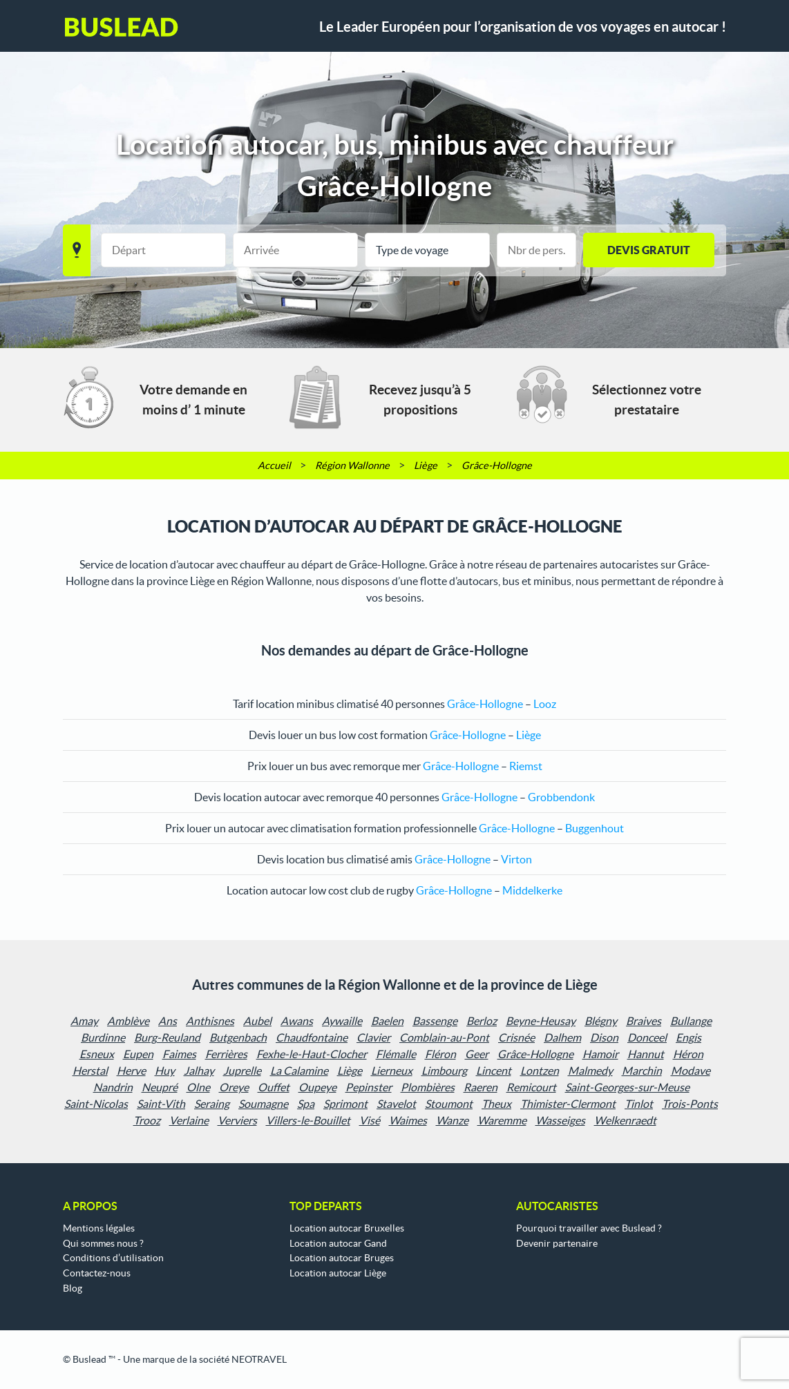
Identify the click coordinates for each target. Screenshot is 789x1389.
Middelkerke (532, 890)
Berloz (481, 1021)
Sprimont (345, 1104)
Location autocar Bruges (341, 1257)
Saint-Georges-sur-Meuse (627, 1087)
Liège (528, 735)
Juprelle (242, 1070)
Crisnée (516, 1037)
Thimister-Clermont (568, 1104)
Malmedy (590, 1070)
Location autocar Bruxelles (346, 1228)
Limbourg (444, 1070)
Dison (604, 1037)
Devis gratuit (648, 250)
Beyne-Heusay (541, 1021)
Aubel (257, 1021)
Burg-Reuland (167, 1037)
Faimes (179, 1054)
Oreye (234, 1087)
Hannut (645, 1054)
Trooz (146, 1120)
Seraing (211, 1104)
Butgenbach (238, 1037)
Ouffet (273, 1087)
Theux (496, 1104)
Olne (198, 1087)
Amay (84, 1021)
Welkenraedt (625, 1120)
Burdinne (103, 1037)
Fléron (440, 1054)
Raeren (480, 1087)
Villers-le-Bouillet (308, 1120)
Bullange (691, 1021)
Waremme (501, 1120)
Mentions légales (99, 1228)
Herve (131, 1070)
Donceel (647, 1037)
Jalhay (199, 1070)
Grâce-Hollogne (535, 1054)
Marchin (642, 1070)
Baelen (387, 1021)
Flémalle (396, 1054)
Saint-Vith (161, 1104)
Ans (167, 1021)
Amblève (128, 1021)
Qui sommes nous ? (103, 1243)
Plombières (428, 1087)
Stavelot (396, 1104)
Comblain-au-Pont (444, 1037)
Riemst (525, 766)
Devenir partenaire (557, 1243)
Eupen (138, 1054)
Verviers (237, 1120)
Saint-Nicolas (96, 1104)
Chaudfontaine (312, 1037)
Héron (688, 1054)
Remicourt (531, 1087)
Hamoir (600, 1054)
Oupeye (317, 1087)
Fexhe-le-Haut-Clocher (311, 1054)
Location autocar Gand (338, 1243)
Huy (165, 1070)
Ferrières (226, 1054)
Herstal (90, 1070)
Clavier (373, 1037)
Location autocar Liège (337, 1272)
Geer (476, 1054)
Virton (516, 859)
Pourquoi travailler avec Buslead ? (589, 1228)
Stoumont (449, 1104)
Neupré (160, 1087)
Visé (369, 1120)
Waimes (408, 1120)
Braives (643, 1021)
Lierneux (391, 1070)
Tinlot (639, 1104)
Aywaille (342, 1021)
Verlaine (189, 1120)
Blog (72, 1288)
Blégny (600, 1021)
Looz (544, 704)
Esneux (96, 1054)
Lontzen (539, 1070)
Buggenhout (594, 828)
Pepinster (368, 1087)
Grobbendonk (561, 797)
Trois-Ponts (690, 1104)
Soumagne (263, 1104)
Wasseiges (560, 1120)
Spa (305, 1104)
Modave (690, 1070)
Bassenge (434, 1021)
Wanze (452, 1120)
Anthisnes (210, 1021)
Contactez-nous (97, 1272)
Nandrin (113, 1087)
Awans (297, 1021)
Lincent (493, 1070)
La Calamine (299, 1070)
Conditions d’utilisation (113, 1257)
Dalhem (562, 1037)
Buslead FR (121, 27)
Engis (688, 1037)
